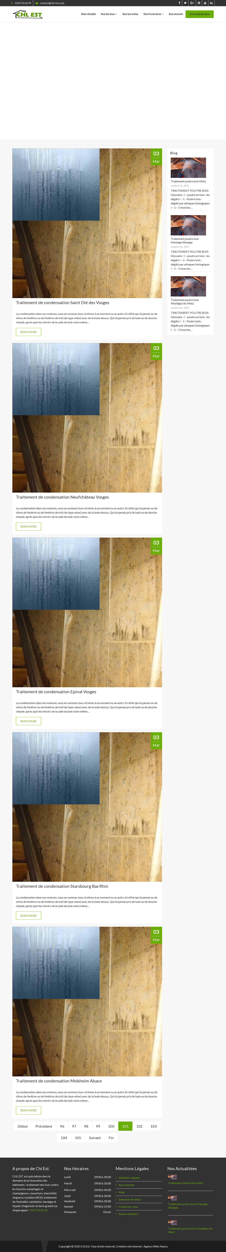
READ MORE (28, 332)
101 (125, 1126)
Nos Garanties (130, 14)
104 (64, 1138)
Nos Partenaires (152, 14)
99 (98, 1126)
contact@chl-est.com (52, 3)
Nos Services (108, 14)
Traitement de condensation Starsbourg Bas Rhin (62, 886)
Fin (111, 1138)
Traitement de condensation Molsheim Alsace (59, 1080)
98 (86, 1126)
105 (78, 1138)
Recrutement (176, 14)
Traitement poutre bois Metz (188, 181)
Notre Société (88, 14)
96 (62, 1126)
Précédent (43, 1126)
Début (23, 1126)
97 (74, 1126)
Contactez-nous (128, 1206)
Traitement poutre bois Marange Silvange (185, 240)
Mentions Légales (129, 1177)
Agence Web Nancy (156, 1246)
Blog (121, 1192)
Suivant (95, 1138)
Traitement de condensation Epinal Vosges (56, 691)
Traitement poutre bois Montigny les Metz (185, 301)
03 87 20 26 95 (23, 3)
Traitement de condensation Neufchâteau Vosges (62, 496)
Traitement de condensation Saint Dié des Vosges (62, 302)
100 (111, 1126)
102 (139, 1126)
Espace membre (128, 1213)
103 (153, 1126)
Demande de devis (199, 14)
